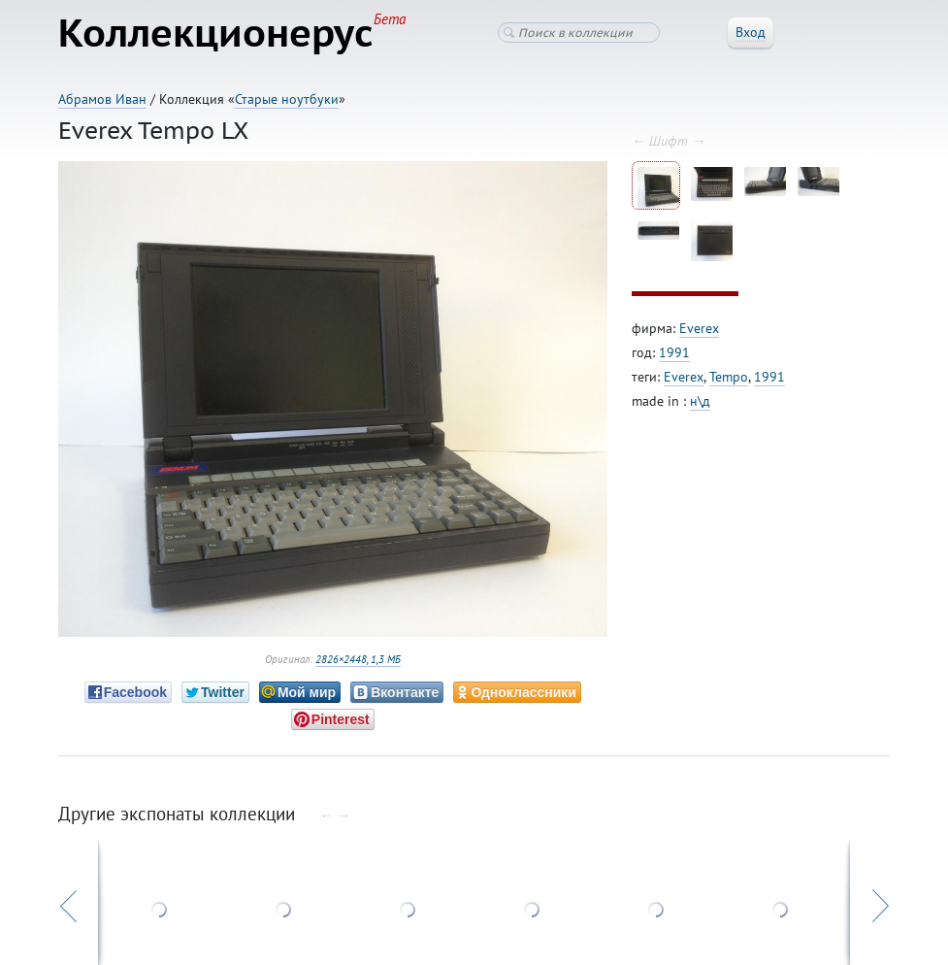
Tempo (728, 376)
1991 (674, 352)
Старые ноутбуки (287, 99)
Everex (699, 328)
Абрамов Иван (102, 99)
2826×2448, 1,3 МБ (358, 659)
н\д (700, 401)
